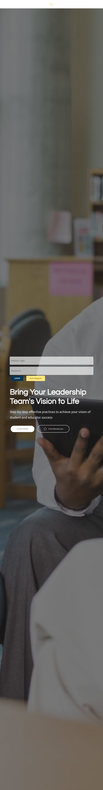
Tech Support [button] (35, 378)
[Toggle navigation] (51, 4)
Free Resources (53, 428)
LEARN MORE (22, 429)
